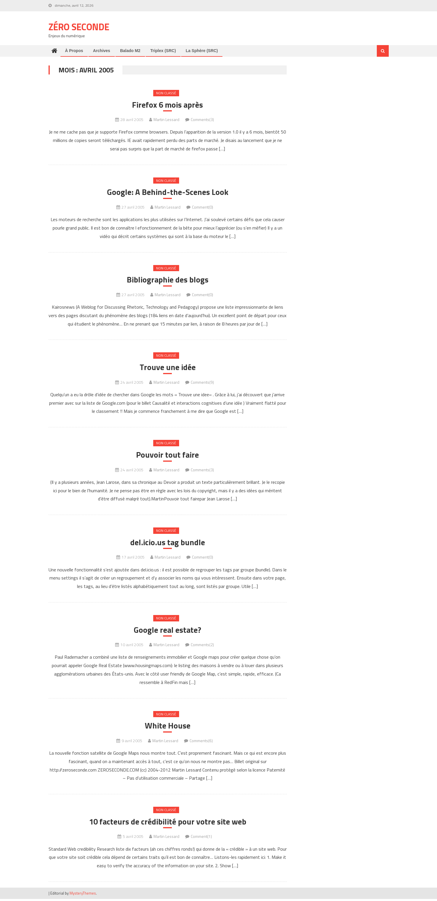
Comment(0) (202, 208)
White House (167, 727)
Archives (101, 50)
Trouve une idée (167, 368)
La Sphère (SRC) (202, 50)
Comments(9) (202, 383)
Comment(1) (201, 838)
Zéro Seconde (79, 27)
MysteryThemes (82, 895)
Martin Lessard (166, 120)
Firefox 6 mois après (167, 105)
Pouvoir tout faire (167, 456)
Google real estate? (167, 631)
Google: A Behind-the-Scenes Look (167, 192)
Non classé (166, 93)
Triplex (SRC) (163, 50)
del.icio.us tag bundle (167, 543)
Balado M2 (130, 50)
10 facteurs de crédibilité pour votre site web (167, 823)
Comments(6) (201, 742)
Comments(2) (202, 646)
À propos (74, 50)
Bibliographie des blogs (167, 280)
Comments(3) (202, 120)
